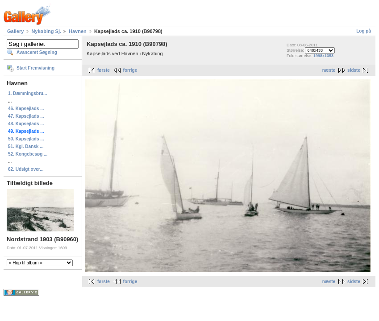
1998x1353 (323, 56)
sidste (353, 70)
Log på (363, 31)
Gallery (15, 31)
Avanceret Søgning (37, 52)
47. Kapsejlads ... (26, 116)
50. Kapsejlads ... (26, 138)
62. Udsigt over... (25, 169)
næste (328, 70)
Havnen (78, 31)
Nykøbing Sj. (46, 31)
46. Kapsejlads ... (26, 108)
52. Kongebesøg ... (27, 154)
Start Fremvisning (35, 68)
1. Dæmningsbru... (27, 93)
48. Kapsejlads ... (26, 123)
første (103, 70)
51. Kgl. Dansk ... (25, 146)
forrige (130, 70)
